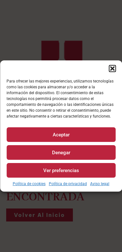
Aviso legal (99, 184)
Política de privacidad (68, 184)
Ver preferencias (61, 170)
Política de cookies (29, 184)
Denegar (61, 153)
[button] (112, 68)
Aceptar (61, 135)
